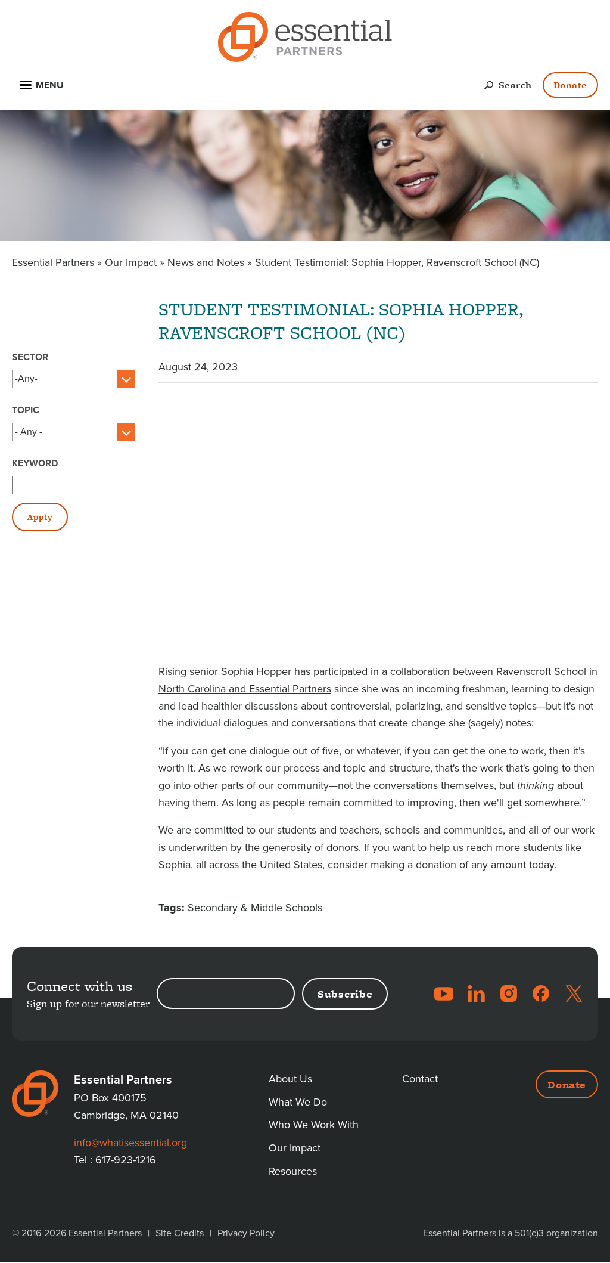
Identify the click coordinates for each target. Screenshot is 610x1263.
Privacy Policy (246, 1233)
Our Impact (131, 262)
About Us (290, 1078)
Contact (420, 1078)
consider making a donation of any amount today (441, 864)
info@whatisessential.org (130, 1142)
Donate (570, 85)
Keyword (35, 463)
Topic (25, 410)
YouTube (443, 993)
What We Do (298, 1102)
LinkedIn (475, 993)
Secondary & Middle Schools (255, 907)
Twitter (573, 993)
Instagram (508, 993)
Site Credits (179, 1233)
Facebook (540, 993)
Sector (30, 357)
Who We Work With (314, 1124)
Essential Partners (53, 262)
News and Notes (205, 262)
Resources (293, 1171)
